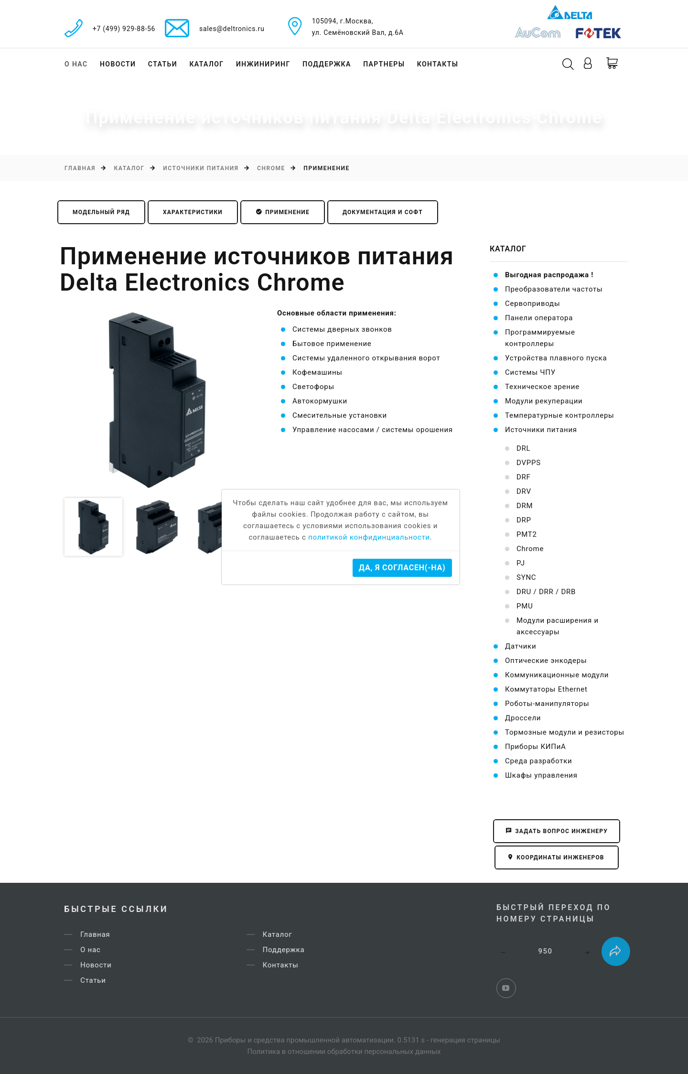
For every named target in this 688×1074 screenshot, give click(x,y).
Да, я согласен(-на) (402, 567)
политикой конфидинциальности (369, 537)
